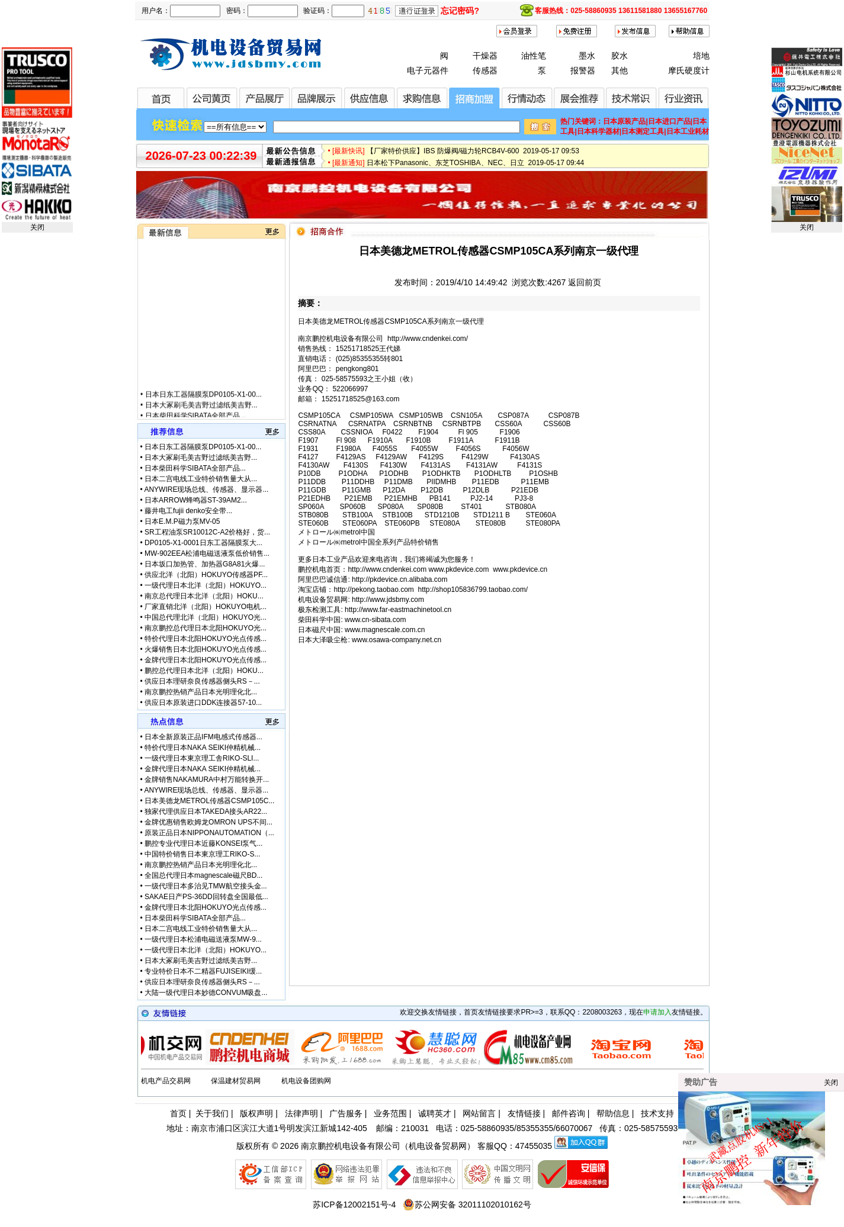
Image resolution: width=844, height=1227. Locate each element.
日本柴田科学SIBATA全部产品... (195, 468)
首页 (178, 1113)
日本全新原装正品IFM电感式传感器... (203, 737)
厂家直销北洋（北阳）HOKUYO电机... (206, 607)
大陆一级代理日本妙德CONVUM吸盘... (206, 992)
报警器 (582, 70)
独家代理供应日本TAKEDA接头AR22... (206, 811)
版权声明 (256, 1113)
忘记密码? (460, 10)
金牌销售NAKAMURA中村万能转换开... (207, 779)
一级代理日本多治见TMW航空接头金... (206, 886)
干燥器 (485, 55)
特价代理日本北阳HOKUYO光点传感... (206, 639)
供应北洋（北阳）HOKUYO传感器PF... (206, 575)
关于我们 (212, 1113)
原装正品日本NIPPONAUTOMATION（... (209, 833)
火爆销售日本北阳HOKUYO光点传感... (206, 649)
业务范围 (390, 1113)
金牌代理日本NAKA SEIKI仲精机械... (203, 769)
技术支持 (657, 1113)
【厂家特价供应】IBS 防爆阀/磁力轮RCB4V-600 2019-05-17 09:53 (473, 155)
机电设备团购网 (306, 1081)
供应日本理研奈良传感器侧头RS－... (202, 681)
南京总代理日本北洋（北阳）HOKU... (204, 596)
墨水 (587, 55)
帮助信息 (613, 1113)
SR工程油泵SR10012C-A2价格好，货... (207, 532)
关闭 (37, 227)
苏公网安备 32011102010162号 (467, 1204)
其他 (619, 70)
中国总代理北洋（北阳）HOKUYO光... (206, 617)
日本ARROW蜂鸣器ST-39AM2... (196, 500)
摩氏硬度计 (689, 70)
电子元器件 (427, 70)
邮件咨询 (568, 1113)
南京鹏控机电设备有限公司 (350, 1146)
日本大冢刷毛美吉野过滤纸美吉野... (201, 414)
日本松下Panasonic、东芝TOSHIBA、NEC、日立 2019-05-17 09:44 (475, 167)
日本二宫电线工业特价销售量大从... (201, 479)
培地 (701, 55)
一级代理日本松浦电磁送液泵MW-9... (203, 939)
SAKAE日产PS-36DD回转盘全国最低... (206, 897)
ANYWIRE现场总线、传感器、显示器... (206, 489)
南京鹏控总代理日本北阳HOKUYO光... (206, 628)
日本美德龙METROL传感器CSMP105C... (209, 801)
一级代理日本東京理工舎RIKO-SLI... (202, 758)
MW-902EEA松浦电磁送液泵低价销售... (207, 553)
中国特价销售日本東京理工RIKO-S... (202, 854)
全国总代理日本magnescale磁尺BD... (203, 875)
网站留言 (479, 1113)
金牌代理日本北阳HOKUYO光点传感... (206, 660)
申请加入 (657, 1012)
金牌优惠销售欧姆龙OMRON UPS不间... (208, 822)
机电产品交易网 (166, 1081)
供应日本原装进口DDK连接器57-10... (203, 702)
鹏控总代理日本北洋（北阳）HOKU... (204, 670)
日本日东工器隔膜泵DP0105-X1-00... (203, 403)
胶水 (619, 55)
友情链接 (524, 1113)
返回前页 (584, 282)
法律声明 (301, 1113)
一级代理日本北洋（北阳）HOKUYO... (206, 585)
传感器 (485, 70)
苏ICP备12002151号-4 (354, 1204)
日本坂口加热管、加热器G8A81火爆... (205, 564)
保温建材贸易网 (236, 1081)
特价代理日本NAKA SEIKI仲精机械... (203, 747)
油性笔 (533, 55)
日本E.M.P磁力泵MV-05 (182, 521)
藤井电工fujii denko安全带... (188, 511)
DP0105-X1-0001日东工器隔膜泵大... (203, 543)
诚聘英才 (434, 1113)
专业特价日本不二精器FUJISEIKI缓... (203, 971)
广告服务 (345, 1113)
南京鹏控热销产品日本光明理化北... (201, 692)
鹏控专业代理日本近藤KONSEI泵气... (203, 843)
